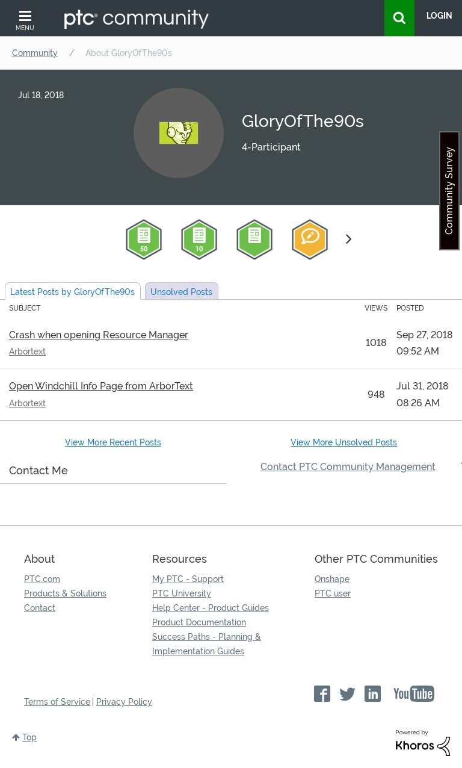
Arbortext (27, 351)
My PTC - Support (188, 579)
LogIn (439, 15)
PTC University (181, 593)
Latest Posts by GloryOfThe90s (72, 292)
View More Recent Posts (113, 442)
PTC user (333, 593)
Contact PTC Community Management (348, 466)
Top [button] (29, 737)
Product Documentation (199, 622)
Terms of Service (57, 702)
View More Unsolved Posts (344, 442)
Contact (39, 608)
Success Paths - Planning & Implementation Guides (206, 644)
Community (35, 53)
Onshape (332, 579)
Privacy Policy (124, 702)
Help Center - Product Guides (210, 608)
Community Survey (449, 191)
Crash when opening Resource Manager (98, 335)
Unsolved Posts (181, 292)
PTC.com (42, 579)
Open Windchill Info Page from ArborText (101, 386)
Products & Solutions (65, 593)
